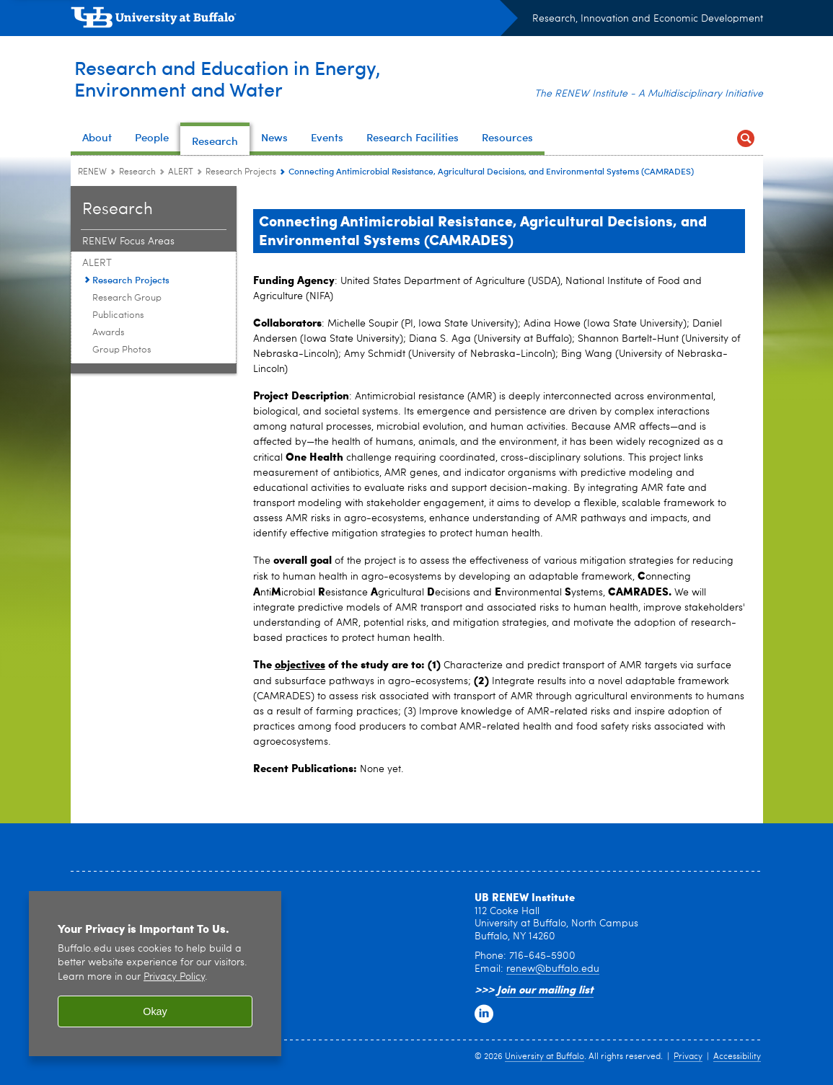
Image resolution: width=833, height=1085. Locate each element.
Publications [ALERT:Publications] (118, 315)
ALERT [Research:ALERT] (180, 172)
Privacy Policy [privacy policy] (174, 977)
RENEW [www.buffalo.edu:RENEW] (92, 172)
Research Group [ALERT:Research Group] (127, 298)
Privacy (688, 1057)
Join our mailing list (545, 989)
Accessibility (737, 1057)
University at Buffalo (544, 1057)
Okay (155, 1011)
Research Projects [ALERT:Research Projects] (241, 172)
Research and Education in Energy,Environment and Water (240, 78)
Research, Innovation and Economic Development (647, 19)
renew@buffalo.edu (552, 969)
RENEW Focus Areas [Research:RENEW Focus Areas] (128, 241)
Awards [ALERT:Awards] (108, 332)
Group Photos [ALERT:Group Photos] (121, 350)
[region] (155, 973)
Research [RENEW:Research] (137, 172)
